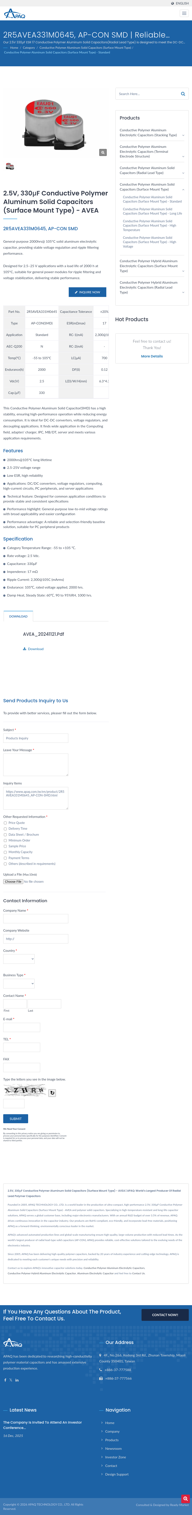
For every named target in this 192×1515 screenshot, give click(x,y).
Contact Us (138, 1273)
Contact (111, 1465)
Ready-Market (179, 1504)
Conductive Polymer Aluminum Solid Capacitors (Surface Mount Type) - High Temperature (149, 225)
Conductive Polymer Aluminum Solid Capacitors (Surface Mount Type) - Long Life (152, 211)
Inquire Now (87, 292)
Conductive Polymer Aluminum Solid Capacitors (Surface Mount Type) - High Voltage (149, 242)
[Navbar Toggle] (184, 13)
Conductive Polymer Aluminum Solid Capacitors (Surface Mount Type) (85, 47)
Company (112, 1431)
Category (29, 47)
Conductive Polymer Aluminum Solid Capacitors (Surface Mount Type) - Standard (57, 52)
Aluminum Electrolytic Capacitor (95, 1273)
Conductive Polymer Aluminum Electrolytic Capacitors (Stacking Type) (148, 132)
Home (14, 47)
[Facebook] (5, 1379)
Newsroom (113, 1448)
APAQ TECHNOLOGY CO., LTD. (49, 1504)
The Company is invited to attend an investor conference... (42, 1425)
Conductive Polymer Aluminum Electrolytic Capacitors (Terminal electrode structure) (144, 151)
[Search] (147, 93)
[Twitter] (10, 1379)
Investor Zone (115, 1457)
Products (112, 1440)
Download (33, 648)
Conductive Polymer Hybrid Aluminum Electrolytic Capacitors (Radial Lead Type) (149, 287)
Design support (117, 1474)
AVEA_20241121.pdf (44, 634)
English (182, 3)
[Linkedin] (16, 1379)
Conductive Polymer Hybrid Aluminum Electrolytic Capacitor (42, 1273)
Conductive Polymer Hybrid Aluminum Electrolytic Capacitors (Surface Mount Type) (149, 266)
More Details (152, 356)
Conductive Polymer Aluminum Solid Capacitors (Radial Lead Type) (147, 170)
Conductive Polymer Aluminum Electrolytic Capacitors (114, 1267)
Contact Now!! (165, 1315)
